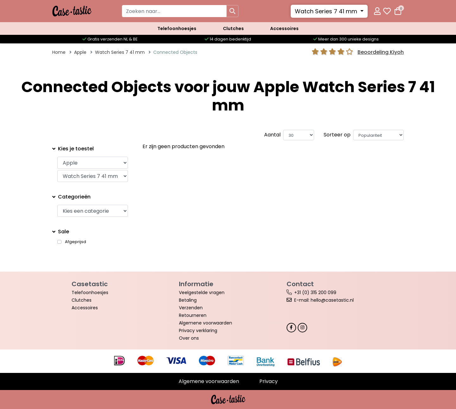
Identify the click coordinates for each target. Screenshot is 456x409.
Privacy (268, 381)
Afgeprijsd (75, 242)
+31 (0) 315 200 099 (315, 292)
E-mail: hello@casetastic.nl (324, 300)
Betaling (188, 300)
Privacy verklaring (198, 330)
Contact (300, 284)
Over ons (189, 338)
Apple (80, 52)
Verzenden (191, 308)
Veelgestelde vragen (202, 292)
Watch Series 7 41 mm (327, 11)
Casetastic (90, 284)
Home (59, 52)
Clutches (233, 28)
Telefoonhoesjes (176, 28)
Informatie (196, 284)
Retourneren (192, 315)
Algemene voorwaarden (205, 323)
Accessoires (284, 28)
